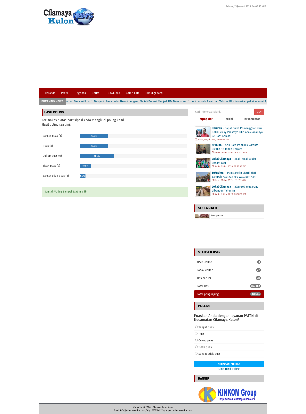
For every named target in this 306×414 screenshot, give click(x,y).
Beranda (50, 93)
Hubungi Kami (154, 93)
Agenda (81, 93)
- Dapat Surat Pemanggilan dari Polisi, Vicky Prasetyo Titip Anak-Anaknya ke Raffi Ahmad (237, 132)
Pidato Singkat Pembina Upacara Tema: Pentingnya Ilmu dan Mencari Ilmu (73, 101)
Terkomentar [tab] (251, 119)
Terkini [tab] (228, 119)
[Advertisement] (153, 58)
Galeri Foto (133, 93)
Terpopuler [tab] (205, 119)
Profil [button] (66, 93)
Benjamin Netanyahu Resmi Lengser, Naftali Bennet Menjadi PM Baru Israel (168, 101)
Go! (259, 111)
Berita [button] (97, 93)
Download (114, 93)
